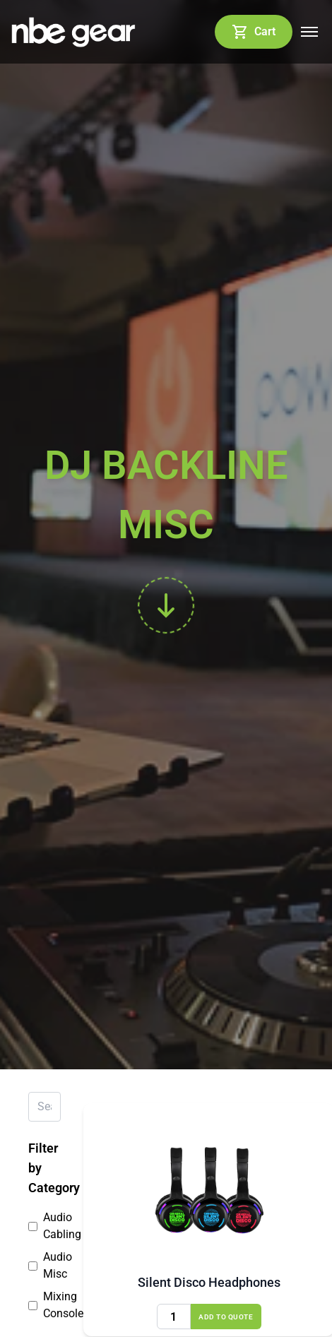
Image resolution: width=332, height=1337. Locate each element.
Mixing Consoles (44, 1305)
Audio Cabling (44, 1226)
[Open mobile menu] (309, 31)
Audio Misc (44, 1265)
